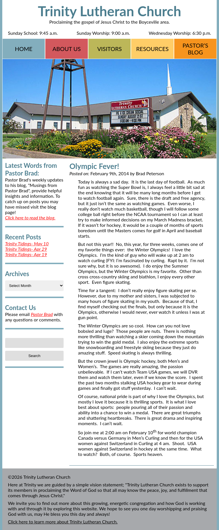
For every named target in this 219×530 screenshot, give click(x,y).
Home (23, 48)
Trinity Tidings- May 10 (27, 243)
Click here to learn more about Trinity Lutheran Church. (63, 521)
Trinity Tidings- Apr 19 (26, 254)
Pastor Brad (42, 314)
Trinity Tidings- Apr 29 (26, 249)
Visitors (109, 48)
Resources (152, 48)
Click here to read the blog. (30, 217)
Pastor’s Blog (195, 49)
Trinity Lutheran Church (109, 11)
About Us (66, 48)
